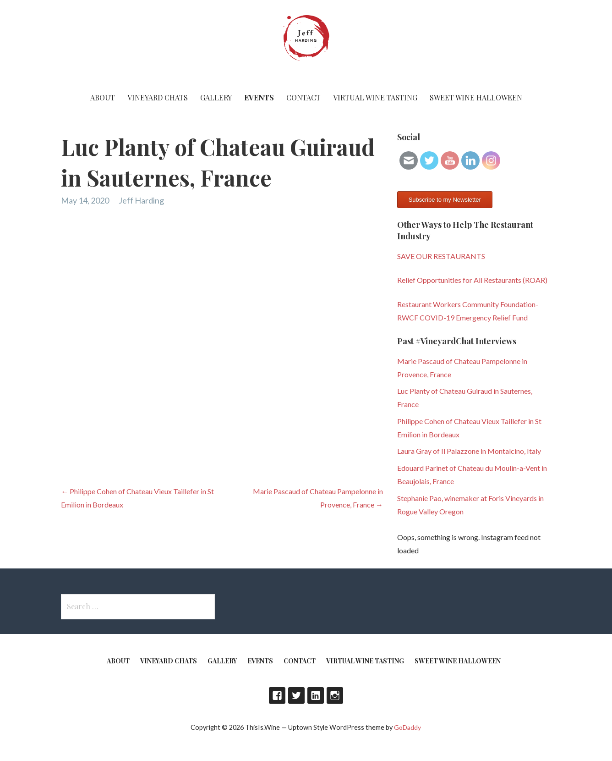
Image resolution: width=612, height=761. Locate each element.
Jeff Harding (141, 200)
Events (259, 97)
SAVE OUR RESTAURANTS (441, 256)
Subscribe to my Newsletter (445, 199)
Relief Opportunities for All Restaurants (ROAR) (472, 280)
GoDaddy (407, 727)
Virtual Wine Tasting (375, 97)
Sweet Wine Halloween (476, 97)
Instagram (335, 695)
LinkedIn (315, 695)
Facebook (277, 695)
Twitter (296, 695)
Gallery (216, 97)
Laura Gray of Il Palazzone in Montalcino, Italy (469, 451)
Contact (303, 97)
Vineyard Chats (157, 97)
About (102, 97)
